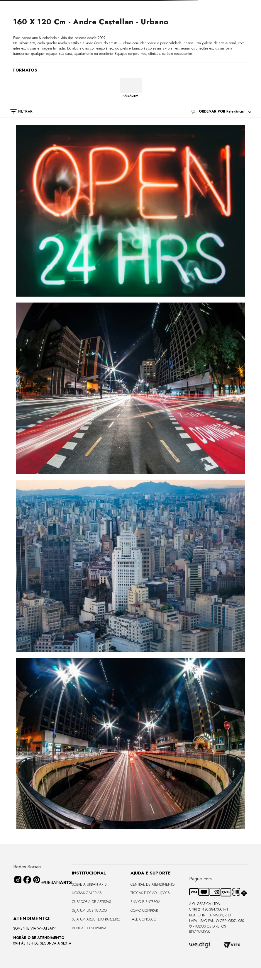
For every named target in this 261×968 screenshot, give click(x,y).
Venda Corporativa (89, 928)
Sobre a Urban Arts (89, 884)
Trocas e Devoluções (150, 893)
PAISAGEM (130, 96)
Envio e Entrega (145, 901)
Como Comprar (144, 910)
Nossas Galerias (86, 893)
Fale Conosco (143, 919)
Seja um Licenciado (89, 910)
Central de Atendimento (152, 884)
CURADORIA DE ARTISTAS (91, 901)
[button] (18, 111)
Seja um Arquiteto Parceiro (96, 919)
